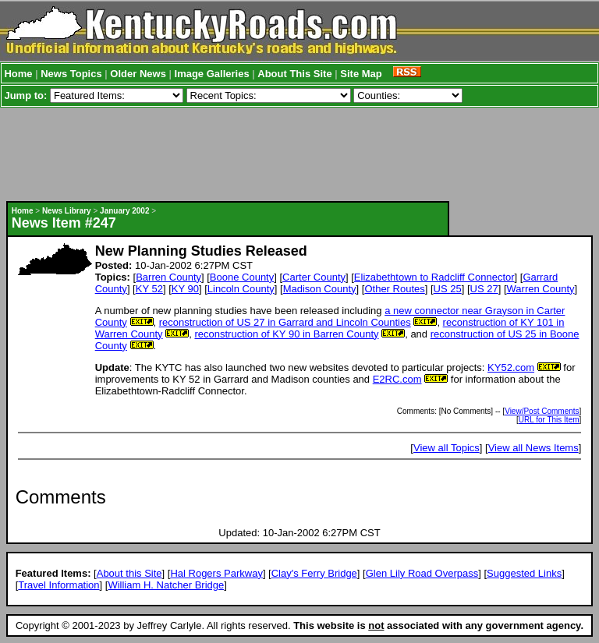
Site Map (360, 73)
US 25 (448, 289)
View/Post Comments (542, 411)
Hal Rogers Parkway (216, 573)
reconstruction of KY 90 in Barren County (286, 334)
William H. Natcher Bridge (166, 585)
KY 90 (185, 289)
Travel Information (58, 585)
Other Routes (394, 289)
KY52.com (510, 367)
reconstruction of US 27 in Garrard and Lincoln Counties (285, 322)
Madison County (319, 289)
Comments (61, 496)
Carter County (314, 277)
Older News (138, 73)
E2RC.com (397, 379)
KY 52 (149, 289)
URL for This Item (549, 419)
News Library (66, 211)
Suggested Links (524, 573)
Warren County (541, 289)
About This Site (294, 73)
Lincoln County (241, 289)
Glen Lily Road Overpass (422, 573)
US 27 (484, 289)
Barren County (168, 277)
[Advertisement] (294, 154)
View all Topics (446, 448)
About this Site (129, 573)
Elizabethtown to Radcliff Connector (434, 277)
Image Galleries (212, 73)
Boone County (242, 277)
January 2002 (124, 211)
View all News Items (533, 448)
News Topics (71, 73)
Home (18, 73)
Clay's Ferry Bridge (314, 573)
